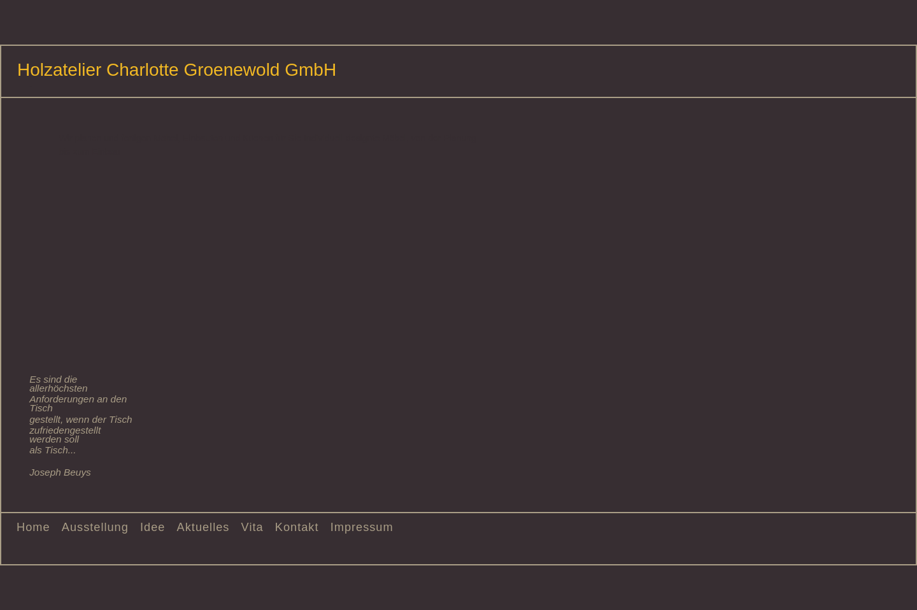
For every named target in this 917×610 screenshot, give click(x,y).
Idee (152, 527)
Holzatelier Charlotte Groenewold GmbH (176, 70)
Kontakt (297, 527)
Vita (252, 527)
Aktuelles (203, 527)
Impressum (362, 527)
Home (33, 527)
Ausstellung (95, 527)
